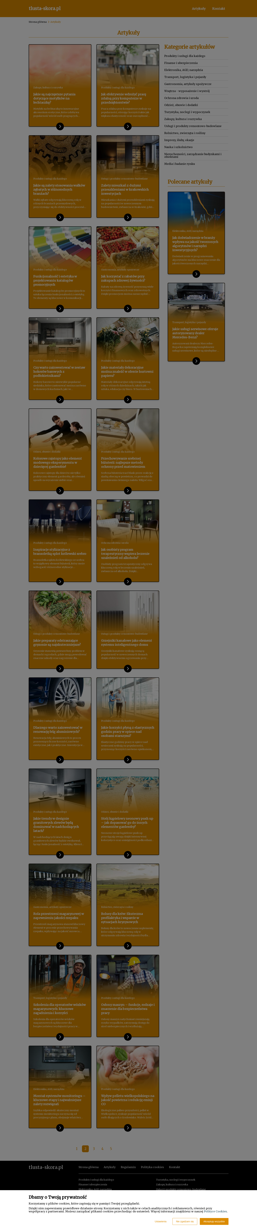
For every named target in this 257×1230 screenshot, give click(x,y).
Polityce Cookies (215, 1211)
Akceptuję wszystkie (214, 1221)
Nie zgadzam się (185, 1221)
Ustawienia (160, 1221)
